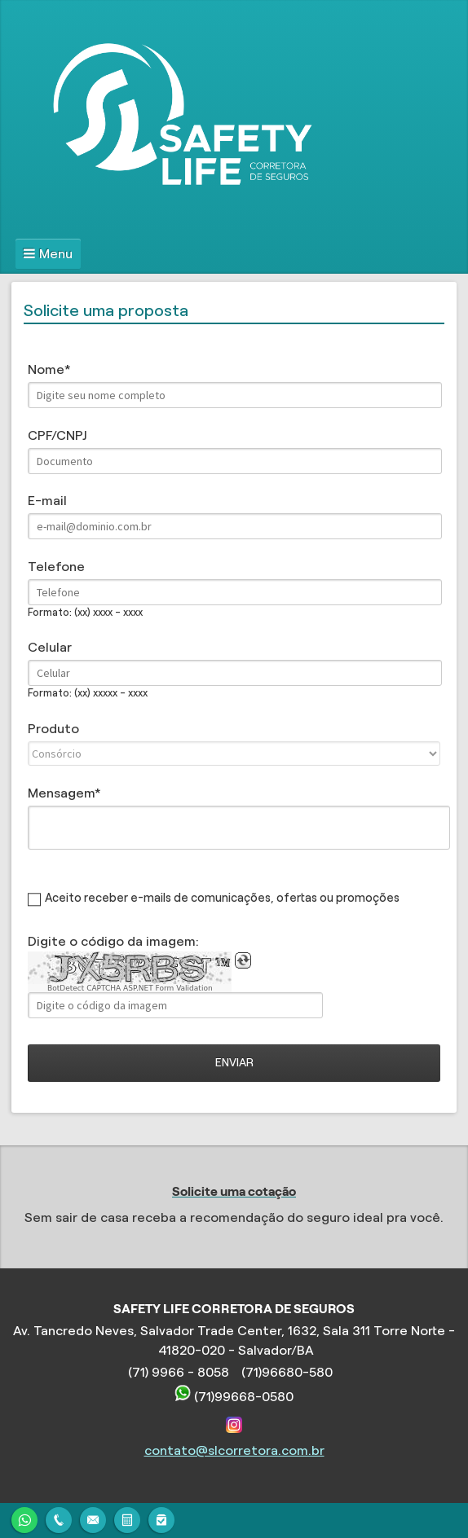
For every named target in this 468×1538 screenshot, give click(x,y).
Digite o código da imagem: (113, 941)
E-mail (47, 501)
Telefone (56, 566)
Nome (46, 369)
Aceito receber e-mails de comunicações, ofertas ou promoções (222, 897)
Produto (53, 729)
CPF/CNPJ (57, 435)
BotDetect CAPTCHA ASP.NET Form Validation (130, 988)
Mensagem (61, 793)
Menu (56, 254)
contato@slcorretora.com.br (234, 1450)
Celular (50, 647)
